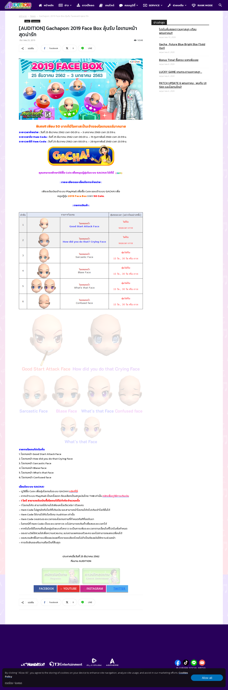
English (18, 682)
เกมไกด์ (106, 5)
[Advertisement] (180, 241)
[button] (220, 5)
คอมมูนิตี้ (128, 5)
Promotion (35, 21)
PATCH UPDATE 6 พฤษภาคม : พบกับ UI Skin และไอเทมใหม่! (182, 85)
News (33, 16)
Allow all (207, 678)
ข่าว (65, 5)
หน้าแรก (23, 16)
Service (152, 5)
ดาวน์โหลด (85, 5)
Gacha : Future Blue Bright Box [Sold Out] (182, 46)
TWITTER (118, 589)
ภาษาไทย (9, 682)
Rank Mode (202, 5)
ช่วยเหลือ (177, 5)
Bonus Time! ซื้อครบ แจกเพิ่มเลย (178, 60)
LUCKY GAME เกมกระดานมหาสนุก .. (180, 72)
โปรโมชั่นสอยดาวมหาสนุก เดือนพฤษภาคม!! (177, 31)
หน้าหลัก (46, 5)
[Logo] (20, 5)
